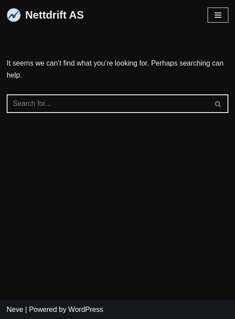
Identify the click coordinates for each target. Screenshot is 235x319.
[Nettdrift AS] (45, 15)
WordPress (85, 309)
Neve (15, 309)
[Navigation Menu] (218, 15)
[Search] (107, 103)
